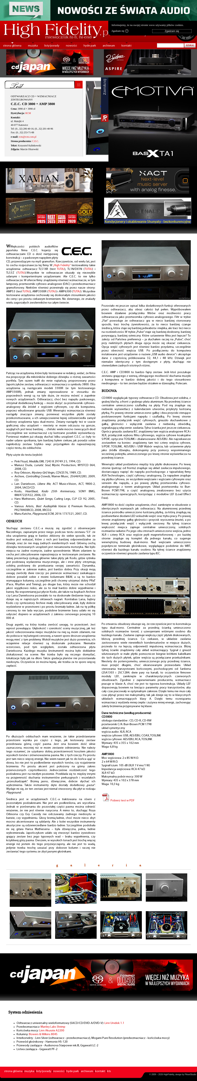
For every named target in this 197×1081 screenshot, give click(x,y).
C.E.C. (35, 141)
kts (109, 1071)
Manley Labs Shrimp (53, 1026)
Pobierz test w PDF (118, 800)
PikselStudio (190, 1074)
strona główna (12, 45)
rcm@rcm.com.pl (27, 136)
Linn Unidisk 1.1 (114, 1023)
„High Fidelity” (62, 265)
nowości (71, 45)
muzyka (33, 45)
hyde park (90, 45)
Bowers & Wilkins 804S (43, 1034)
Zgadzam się (120, 30)
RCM (28, 113)
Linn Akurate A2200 (51, 1030)
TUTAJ (60, 269)
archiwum (109, 45)
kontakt (126, 45)
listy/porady (51, 45)
